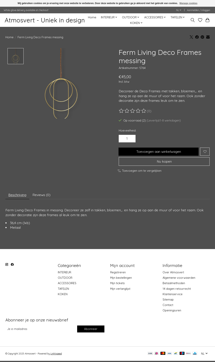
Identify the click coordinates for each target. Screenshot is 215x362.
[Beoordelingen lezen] (133, 110)
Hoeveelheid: (127, 130)
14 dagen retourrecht (177, 289)
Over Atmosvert (173, 273)
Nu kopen (164, 162)
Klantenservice (173, 295)
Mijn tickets (117, 284)
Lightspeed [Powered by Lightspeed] (56, 354)
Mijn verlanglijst (120, 289)
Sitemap (168, 301)
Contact (168, 306)
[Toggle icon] (192, 20)
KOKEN (62, 295)
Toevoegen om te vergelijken (139, 171)
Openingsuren (172, 311)
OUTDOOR (65, 279)
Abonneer (90, 330)
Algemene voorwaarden (179, 279)
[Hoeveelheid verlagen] (123, 138)
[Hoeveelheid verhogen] (131, 138)
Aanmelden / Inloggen (198, 10)
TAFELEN (63, 289)
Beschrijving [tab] (18, 196)
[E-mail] (40, 330)
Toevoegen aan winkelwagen (158, 152)
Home (92, 17)
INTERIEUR (64, 273)
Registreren (118, 273)
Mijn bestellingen (121, 279)
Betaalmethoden (174, 284)
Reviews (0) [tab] (43, 196)
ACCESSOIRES (67, 284)
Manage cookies (188, 3)
